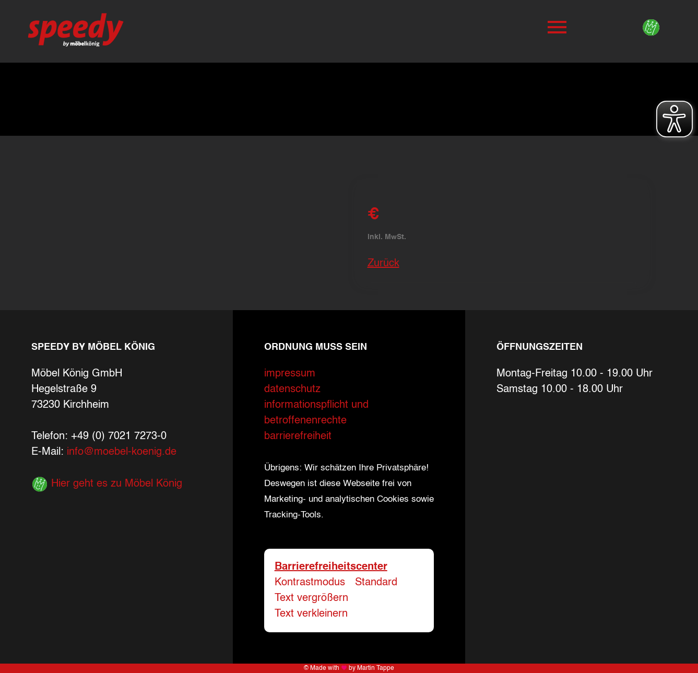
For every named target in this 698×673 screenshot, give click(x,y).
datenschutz (292, 389)
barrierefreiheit (298, 436)
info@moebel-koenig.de (121, 452)
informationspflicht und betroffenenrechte (316, 413)
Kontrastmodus (310, 582)
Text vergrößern (311, 598)
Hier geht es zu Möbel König (106, 484)
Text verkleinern (311, 614)
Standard (376, 582)
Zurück (383, 263)
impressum (289, 374)
